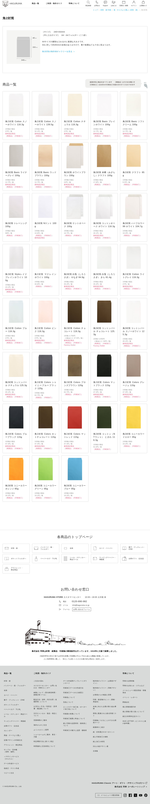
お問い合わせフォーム (81, 609)
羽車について (74, 3)
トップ (95, 10)
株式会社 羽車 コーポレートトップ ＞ (131, 787)
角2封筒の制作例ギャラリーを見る (57, 51)
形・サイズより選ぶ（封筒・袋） (126, 10)
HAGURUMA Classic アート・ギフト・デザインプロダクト (118, 783)
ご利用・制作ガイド (54, 3)
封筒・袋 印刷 (105, 10)
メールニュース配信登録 (108, 795)
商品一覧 (35, 3)
